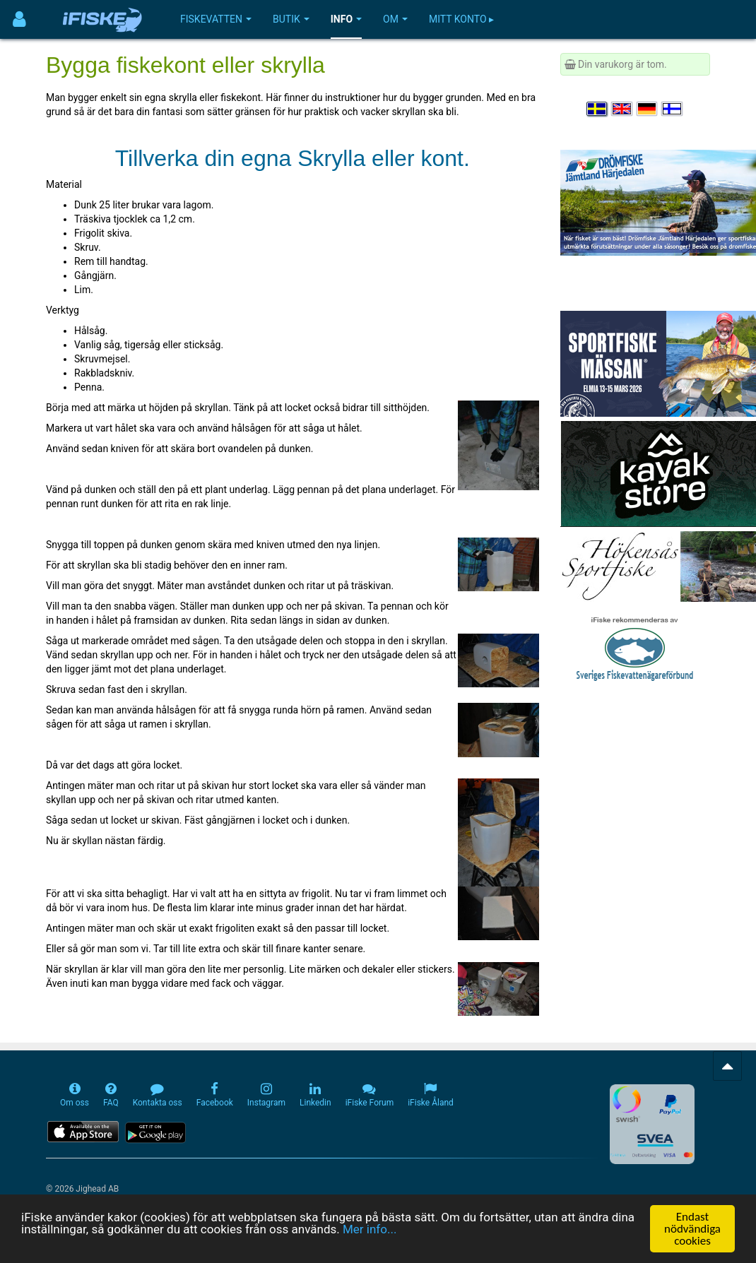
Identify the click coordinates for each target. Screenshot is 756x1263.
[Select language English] (622, 108)
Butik (291, 19)
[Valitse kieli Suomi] (672, 108)
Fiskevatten (216, 19)
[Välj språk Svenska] (597, 108)
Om (395, 19)
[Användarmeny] (19, 19)
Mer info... (369, 1230)
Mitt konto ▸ (461, 19)
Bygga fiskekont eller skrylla (185, 65)
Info (346, 19)
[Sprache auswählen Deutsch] (648, 108)
